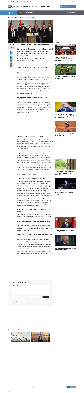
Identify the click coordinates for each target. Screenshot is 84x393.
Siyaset (37, 6)
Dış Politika (24, 6)
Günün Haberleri (19, 1)
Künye (34, 387)
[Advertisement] (35, 125)
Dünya (48, 6)
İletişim (39, 387)
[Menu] (61, 6)
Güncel (31, 6)
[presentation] (12, 12)
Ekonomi (42, 6)
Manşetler (13, 1)
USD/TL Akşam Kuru (28, 12)
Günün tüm (71, 12)
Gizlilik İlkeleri (45, 387)
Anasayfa (30, 387)
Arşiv (24, 1)
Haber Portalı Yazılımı (14, 391)
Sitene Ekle (29, 1)
